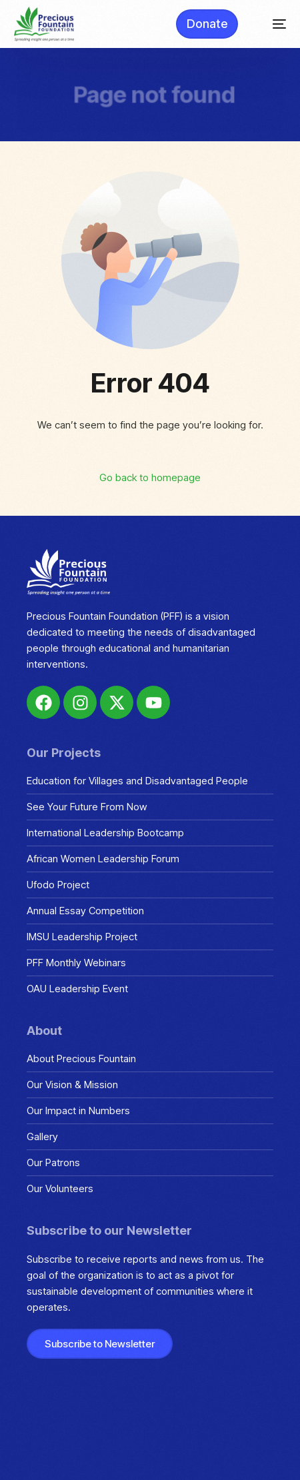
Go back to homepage (150, 477)
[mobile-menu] (272, 24)
